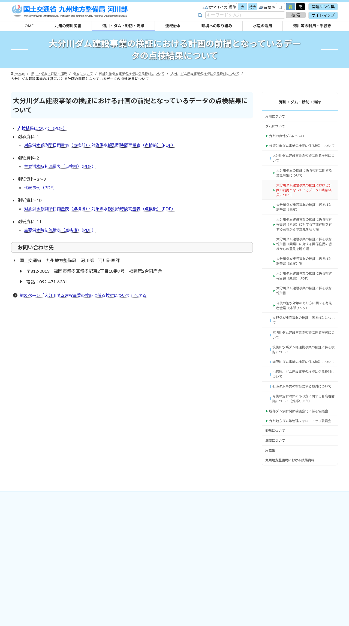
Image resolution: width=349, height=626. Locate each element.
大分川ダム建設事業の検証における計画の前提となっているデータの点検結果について (304, 205)
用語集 (271, 524)
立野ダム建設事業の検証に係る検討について (302, 356)
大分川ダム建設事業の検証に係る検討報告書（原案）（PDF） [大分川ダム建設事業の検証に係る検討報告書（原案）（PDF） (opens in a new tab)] (304, 307)
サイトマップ (323, 15)
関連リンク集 (323, 6)
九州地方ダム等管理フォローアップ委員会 (301, 488)
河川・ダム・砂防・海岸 (300, 102)
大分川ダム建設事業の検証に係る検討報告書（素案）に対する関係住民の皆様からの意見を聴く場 (304, 271)
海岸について (276, 513)
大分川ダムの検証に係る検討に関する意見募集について (304, 186)
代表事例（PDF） (41, 189)
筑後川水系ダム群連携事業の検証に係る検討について (302, 389)
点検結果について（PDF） (43, 128)
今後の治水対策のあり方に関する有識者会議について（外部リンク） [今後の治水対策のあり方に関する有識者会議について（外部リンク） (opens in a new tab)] (302, 455)
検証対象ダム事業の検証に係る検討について (301, 153)
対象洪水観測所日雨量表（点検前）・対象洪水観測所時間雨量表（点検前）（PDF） (104, 146)
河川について (276, 117)
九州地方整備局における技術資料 (294, 535)
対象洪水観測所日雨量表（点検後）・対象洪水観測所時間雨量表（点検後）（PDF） (104, 211)
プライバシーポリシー (168, 572)
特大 (250, 7)
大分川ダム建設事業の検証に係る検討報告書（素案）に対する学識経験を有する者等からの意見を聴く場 (304, 246)
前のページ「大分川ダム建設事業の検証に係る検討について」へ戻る (87, 298)
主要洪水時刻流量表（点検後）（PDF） (62, 233)
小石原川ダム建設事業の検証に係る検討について (302, 422)
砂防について (276, 502)
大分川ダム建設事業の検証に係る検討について (302, 170)
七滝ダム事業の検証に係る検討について (302, 439)
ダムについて (276, 128)
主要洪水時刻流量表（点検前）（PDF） (62, 167)
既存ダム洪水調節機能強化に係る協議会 (301, 472)
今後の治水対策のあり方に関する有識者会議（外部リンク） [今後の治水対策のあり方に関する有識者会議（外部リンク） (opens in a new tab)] (304, 340)
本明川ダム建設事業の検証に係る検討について (302, 373)
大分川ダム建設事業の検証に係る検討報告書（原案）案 (304, 290)
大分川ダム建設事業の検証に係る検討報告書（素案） (304, 225)
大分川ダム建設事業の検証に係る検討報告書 (304, 323)
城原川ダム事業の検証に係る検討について (302, 406)
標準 (228, 7)
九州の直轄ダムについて (290, 139)
